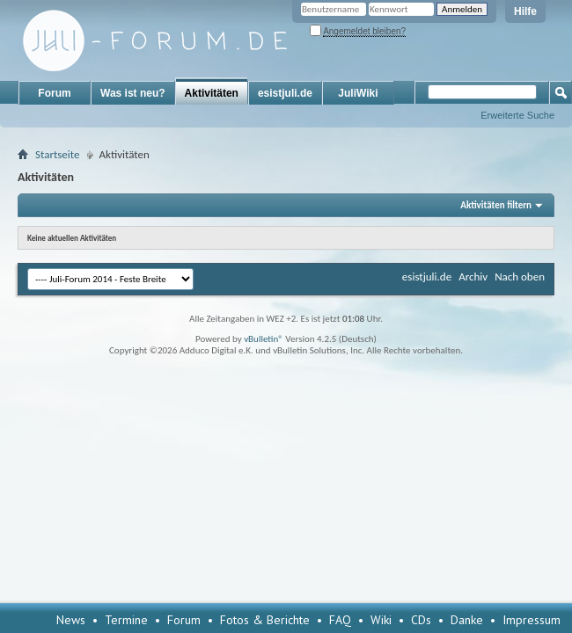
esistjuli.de (285, 93)
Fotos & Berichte (265, 620)
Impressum (531, 620)
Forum (54, 93)
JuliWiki (358, 93)
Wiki (381, 620)
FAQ (340, 620)
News (70, 620)
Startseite (57, 154)
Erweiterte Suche (517, 115)
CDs (421, 620)
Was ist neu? (132, 93)
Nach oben (520, 276)
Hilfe (525, 11)
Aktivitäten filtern (496, 205)
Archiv (473, 276)
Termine (126, 620)
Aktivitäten (211, 93)
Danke (467, 620)
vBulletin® (263, 339)
